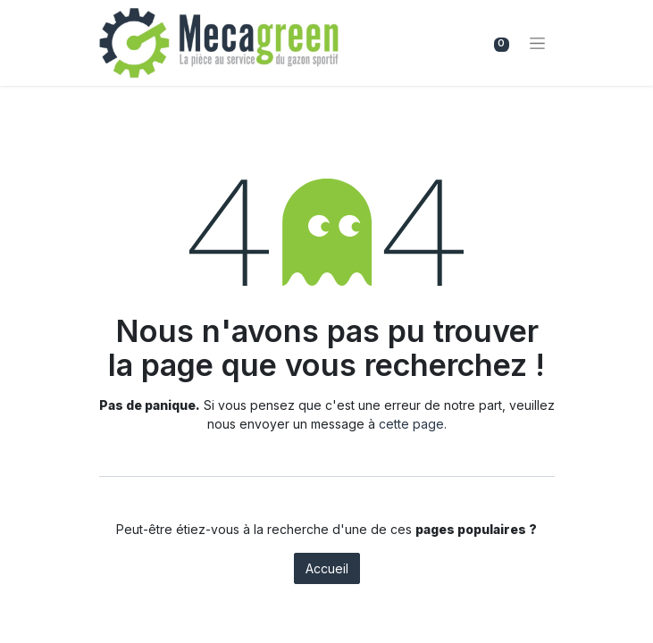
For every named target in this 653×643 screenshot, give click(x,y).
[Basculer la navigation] (537, 43)
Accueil (327, 568)
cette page (411, 423)
